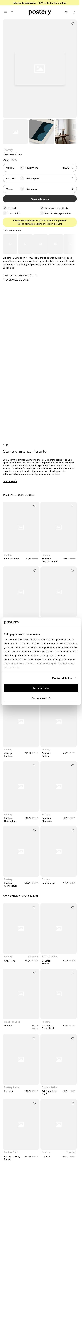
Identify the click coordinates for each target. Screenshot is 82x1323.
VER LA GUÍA (10, 481)
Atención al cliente (15, 279)
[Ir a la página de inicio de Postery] (39, 12)
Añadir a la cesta (40, 198)
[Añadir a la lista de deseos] (73, 23)
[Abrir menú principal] (5, 12)
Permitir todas (41, 688)
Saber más (8, 267)
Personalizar (41, 698)
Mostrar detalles (62, 678)
